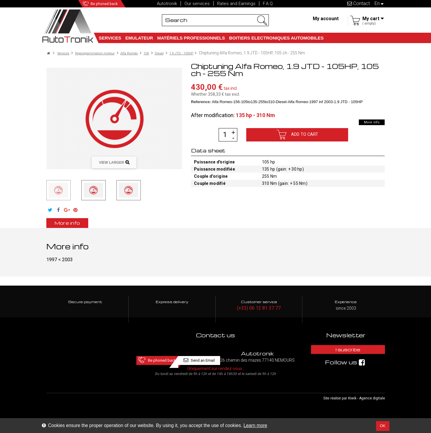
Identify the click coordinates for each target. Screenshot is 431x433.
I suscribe (345, 351)
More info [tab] (78, 223)
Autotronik (167, 3)
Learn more (255, 425)
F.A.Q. (268, 3)
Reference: (201, 101)
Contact (358, 3)
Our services (197, 3)
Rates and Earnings (236, 3)
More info (368, 122)
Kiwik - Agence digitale (366, 409)
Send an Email (256, 351)
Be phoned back (113, 4)
